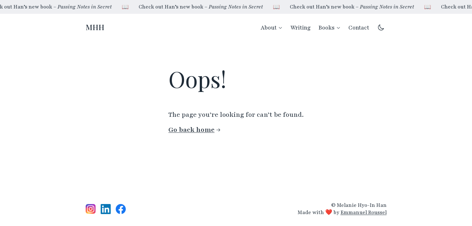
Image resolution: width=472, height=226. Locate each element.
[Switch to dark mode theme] (381, 27)
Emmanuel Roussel (364, 212)
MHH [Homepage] (95, 27)
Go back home (194, 129)
